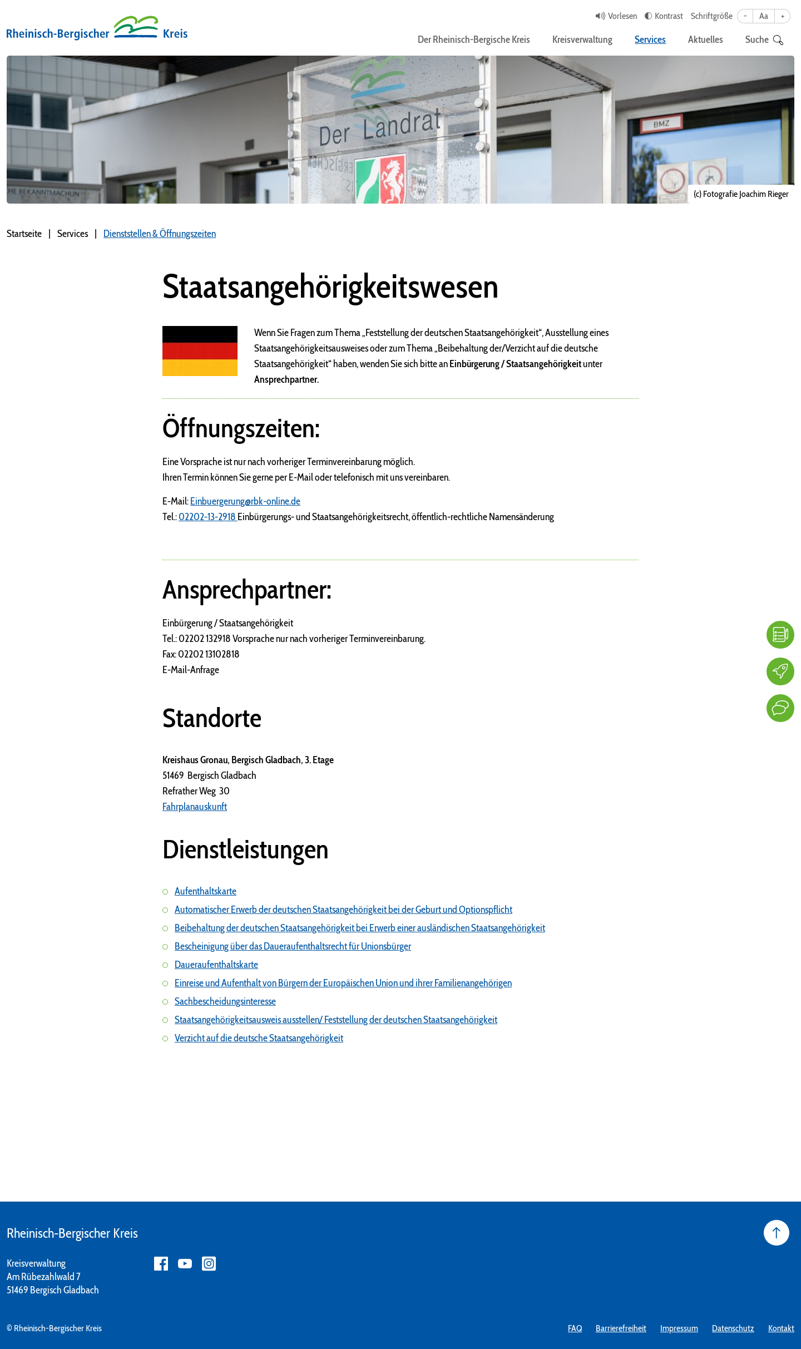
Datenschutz (733, 1328)
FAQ (575, 1328)
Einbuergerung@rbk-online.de (245, 501)
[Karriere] (780, 671)
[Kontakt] (780, 708)
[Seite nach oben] (776, 1232)
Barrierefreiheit (621, 1328)
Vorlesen (622, 16)
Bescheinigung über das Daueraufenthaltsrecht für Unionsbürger (293, 946)
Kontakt (781, 1328)
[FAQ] (780, 635)
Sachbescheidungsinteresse (225, 1001)
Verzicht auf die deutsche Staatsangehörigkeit (259, 1038)
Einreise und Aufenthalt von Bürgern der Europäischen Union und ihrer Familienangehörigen (343, 983)
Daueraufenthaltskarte (216, 964)
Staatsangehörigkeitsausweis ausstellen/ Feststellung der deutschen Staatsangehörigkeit (336, 1020)
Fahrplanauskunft (194, 806)
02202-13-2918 (208, 517)
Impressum (679, 1328)
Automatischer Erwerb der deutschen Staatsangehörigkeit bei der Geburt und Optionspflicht (343, 909)
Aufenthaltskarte (205, 891)
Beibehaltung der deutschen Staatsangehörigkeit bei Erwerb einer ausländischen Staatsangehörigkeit (360, 928)
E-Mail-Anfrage (190, 670)
